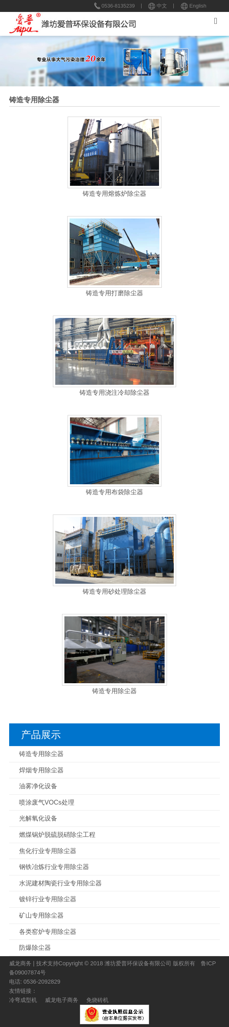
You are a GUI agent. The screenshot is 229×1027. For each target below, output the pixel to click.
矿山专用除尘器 (41, 915)
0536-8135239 (114, 6)
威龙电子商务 (61, 1000)
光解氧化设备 (38, 818)
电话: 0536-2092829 (34, 981)
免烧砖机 (97, 1000)
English (193, 6)
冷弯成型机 (23, 1000)
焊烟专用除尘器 (41, 770)
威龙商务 (20, 963)
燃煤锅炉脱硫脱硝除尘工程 (57, 834)
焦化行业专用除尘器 (47, 851)
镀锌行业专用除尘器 (47, 899)
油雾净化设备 (38, 786)
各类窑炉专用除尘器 (47, 931)
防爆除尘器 (35, 947)
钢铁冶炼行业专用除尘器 (54, 866)
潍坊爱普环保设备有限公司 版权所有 (150, 963)
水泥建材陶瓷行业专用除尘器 (60, 883)
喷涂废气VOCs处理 (46, 802)
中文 (157, 6)
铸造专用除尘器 (41, 753)
